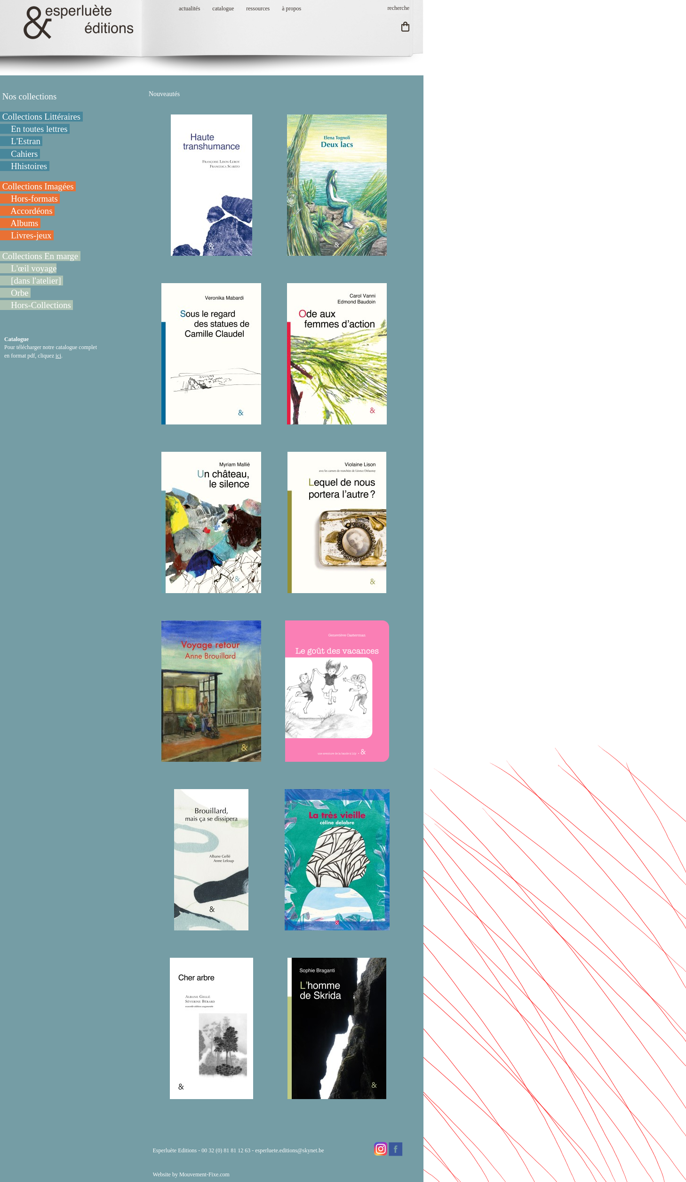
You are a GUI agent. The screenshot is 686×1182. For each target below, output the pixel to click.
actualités (189, 8)
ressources (258, 8)
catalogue (223, 8)
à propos (291, 8)
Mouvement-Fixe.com (204, 1174)
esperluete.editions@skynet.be (289, 1150)
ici (58, 355)
